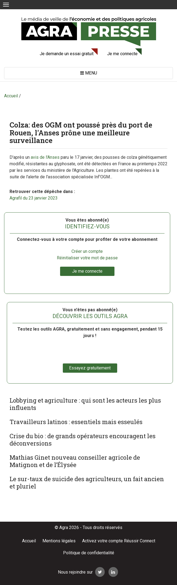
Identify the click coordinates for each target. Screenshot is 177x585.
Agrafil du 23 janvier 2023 (34, 198)
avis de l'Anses (45, 157)
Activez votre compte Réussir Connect (118, 540)
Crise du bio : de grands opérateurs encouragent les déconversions (83, 439)
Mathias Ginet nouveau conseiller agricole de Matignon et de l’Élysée (75, 461)
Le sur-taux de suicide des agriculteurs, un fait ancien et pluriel (87, 482)
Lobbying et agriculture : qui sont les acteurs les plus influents (85, 404)
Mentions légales (59, 540)
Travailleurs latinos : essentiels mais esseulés (76, 422)
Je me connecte (122, 53)
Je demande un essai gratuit (67, 53)
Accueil (29, 540)
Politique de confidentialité (88, 552)
